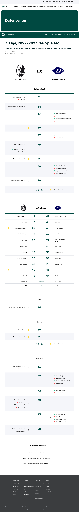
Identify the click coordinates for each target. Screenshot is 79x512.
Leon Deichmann (61, 168)
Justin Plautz (59, 137)
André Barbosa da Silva (16, 180)
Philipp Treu (23, 246)
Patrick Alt (20, 54)
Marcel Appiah (58, 228)
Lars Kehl (22, 99)
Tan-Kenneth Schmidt (19, 159)
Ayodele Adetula (61, 170)
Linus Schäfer (60, 166)
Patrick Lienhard (18, 144)
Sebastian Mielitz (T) (60, 216)
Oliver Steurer (58, 234)
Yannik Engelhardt (22, 258)
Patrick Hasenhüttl (61, 173)
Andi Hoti (24, 222)
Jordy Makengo (20, 182)
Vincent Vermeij (12, 106)
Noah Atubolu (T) (22, 216)
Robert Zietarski (58, 246)
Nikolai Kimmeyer (45, 458)
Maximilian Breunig (18, 97)
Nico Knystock (58, 275)
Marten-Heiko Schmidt (62, 118)
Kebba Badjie (60, 113)
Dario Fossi (57, 281)
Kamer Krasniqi (60, 116)
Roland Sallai (21, 128)
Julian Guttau (23, 264)
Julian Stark (22, 147)
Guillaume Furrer (18, 149)
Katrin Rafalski (44, 463)
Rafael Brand (59, 121)
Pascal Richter (60, 135)
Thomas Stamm (22, 281)
